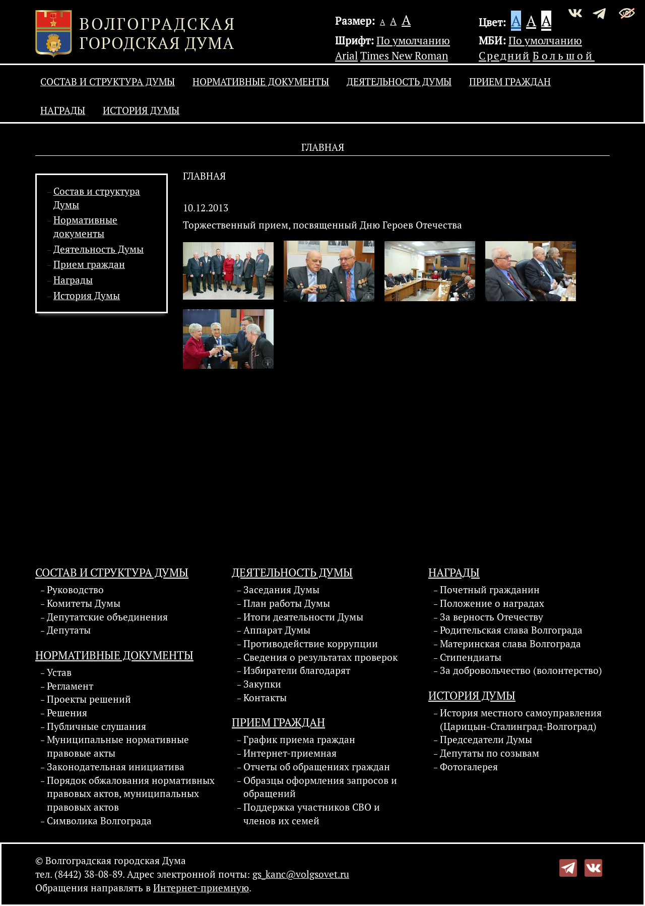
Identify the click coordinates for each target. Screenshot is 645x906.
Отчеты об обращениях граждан (316, 767)
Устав (59, 672)
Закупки (262, 684)
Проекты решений (89, 699)
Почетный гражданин (490, 590)
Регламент (70, 686)
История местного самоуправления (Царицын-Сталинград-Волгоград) (521, 719)
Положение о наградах (492, 603)
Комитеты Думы (83, 603)
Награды (62, 110)
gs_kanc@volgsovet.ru (300, 874)
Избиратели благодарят (296, 670)
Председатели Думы (486, 739)
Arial (346, 55)
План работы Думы (286, 603)
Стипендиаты (470, 657)
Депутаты (69, 630)
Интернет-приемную (201, 888)
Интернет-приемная (290, 753)
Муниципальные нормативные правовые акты (118, 746)
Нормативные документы (260, 82)
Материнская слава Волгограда (510, 644)
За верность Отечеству (491, 617)
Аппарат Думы (276, 630)
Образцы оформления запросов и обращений (320, 787)
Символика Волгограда (99, 821)
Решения (67, 713)
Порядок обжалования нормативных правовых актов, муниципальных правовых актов (131, 793)
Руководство (75, 590)
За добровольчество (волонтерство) (521, 670)
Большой (564, 55)
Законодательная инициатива (115, 767)
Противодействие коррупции (310, 644)
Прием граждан (510, 82)
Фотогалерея (469, 767)
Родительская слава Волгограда (511, 630)
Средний (504, 55)
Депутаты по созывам (489, 753)
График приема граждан (299, 739)
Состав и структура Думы (107, 82)
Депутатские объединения (107, 617)
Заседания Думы (281, 590)
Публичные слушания (96, 726)
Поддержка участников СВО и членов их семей (311, 814)
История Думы (141, 110)
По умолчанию (413, 40)
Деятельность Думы (399, 82)
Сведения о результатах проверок (320, 657)
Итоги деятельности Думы (303, 617)
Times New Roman (404, 55)
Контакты (265, 698)
